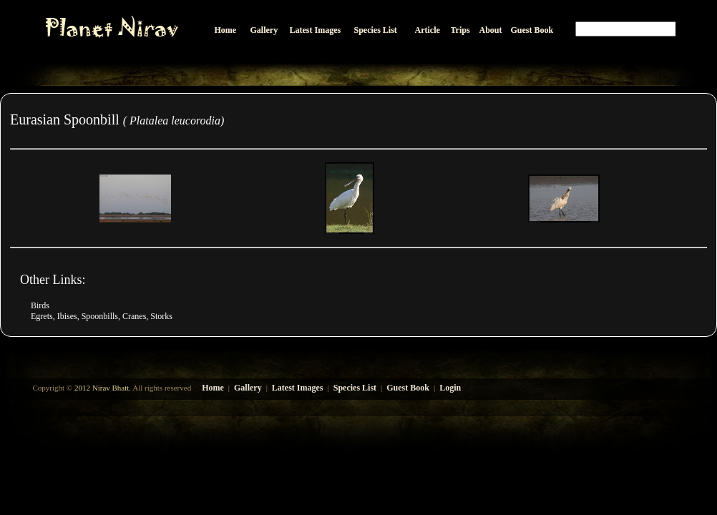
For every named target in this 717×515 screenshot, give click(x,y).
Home (213, 388)
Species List (354, 388)
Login (450, 388)
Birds (40, 305)
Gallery (248, 388)
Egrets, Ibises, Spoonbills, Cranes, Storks (101, 316)
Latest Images (297, 388)
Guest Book (407, 388)
